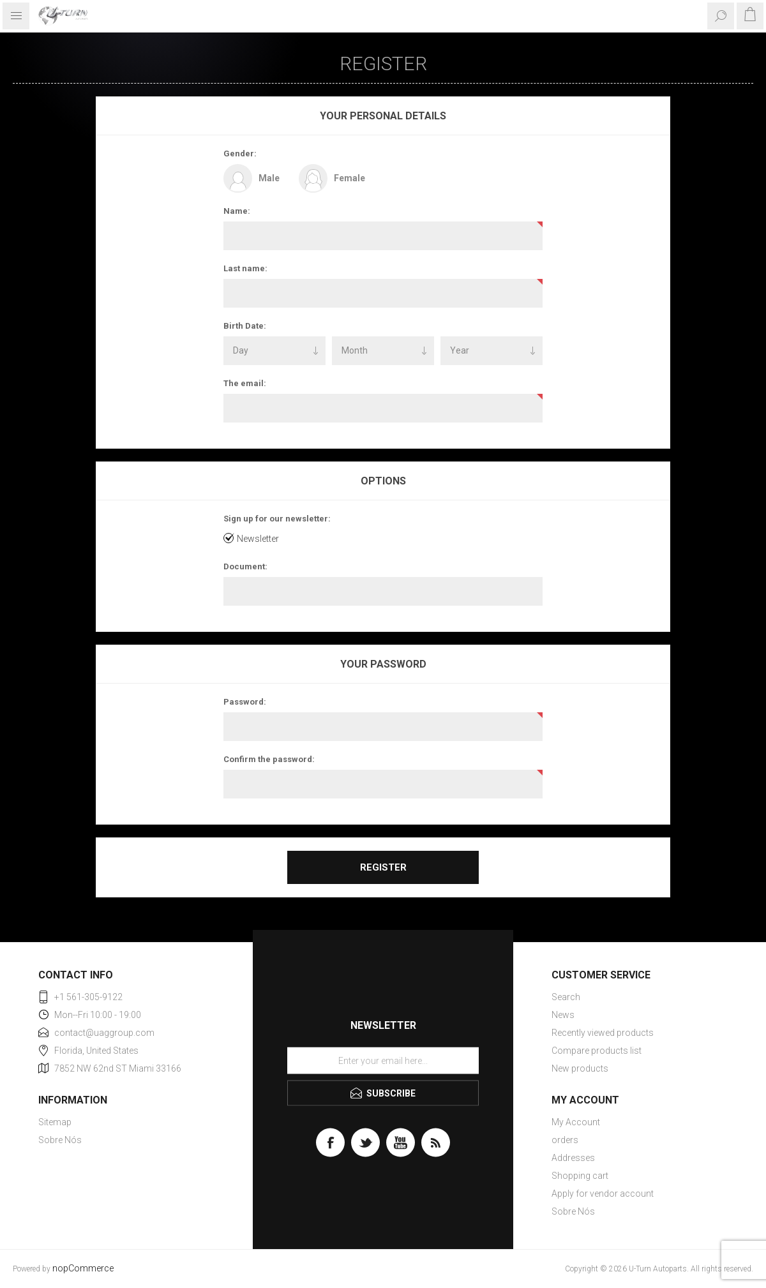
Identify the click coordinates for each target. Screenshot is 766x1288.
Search (566, 997)
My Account (576, 1122)
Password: (244, 702)
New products (580, 1068)
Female (349, 178)
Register (383, 867)
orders (565, 1140)
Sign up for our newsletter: (277, 518)
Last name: (245, 268)
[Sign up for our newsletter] (383, 1060)
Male (269, 178)
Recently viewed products (603, 1033)
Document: (245, 566)
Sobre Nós (60, 1140)
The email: (244, 383)
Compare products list (597, 1050)
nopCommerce (83, 1268)
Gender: (240, 153)
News (563, 1015)
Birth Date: (244, 326)
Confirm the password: (269, 759)
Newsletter (258, 539)
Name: (236, 211)
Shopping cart (580, 1176)
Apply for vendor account (603, 1193)
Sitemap (54, 1122)
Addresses (573, 1158)
